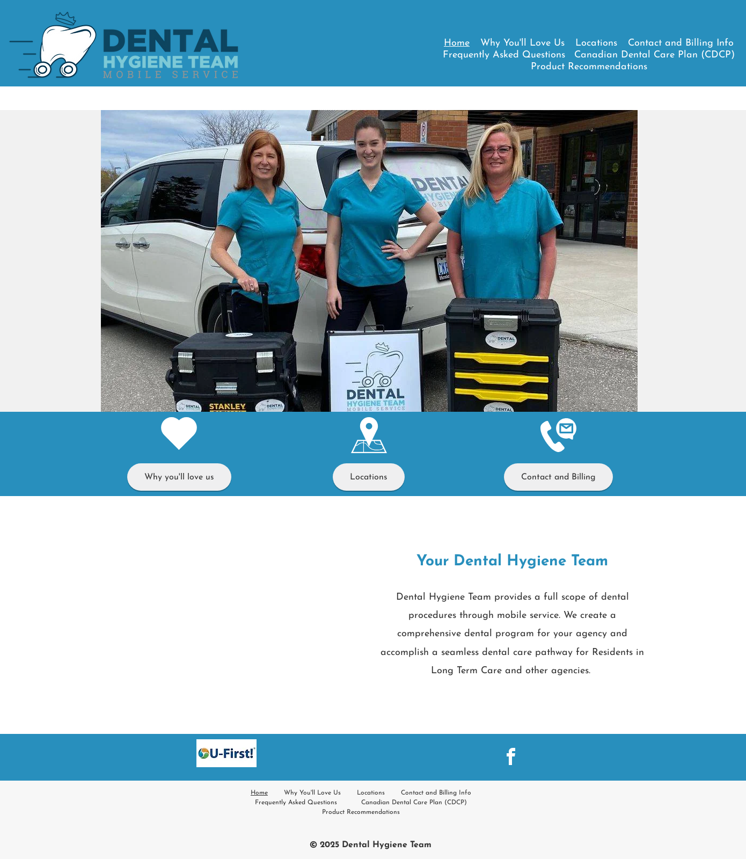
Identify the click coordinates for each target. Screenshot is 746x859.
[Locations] (369, 477)
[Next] (622, 261)
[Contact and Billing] (558, 477)
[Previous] (116, 261)
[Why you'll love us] (179, 477)
